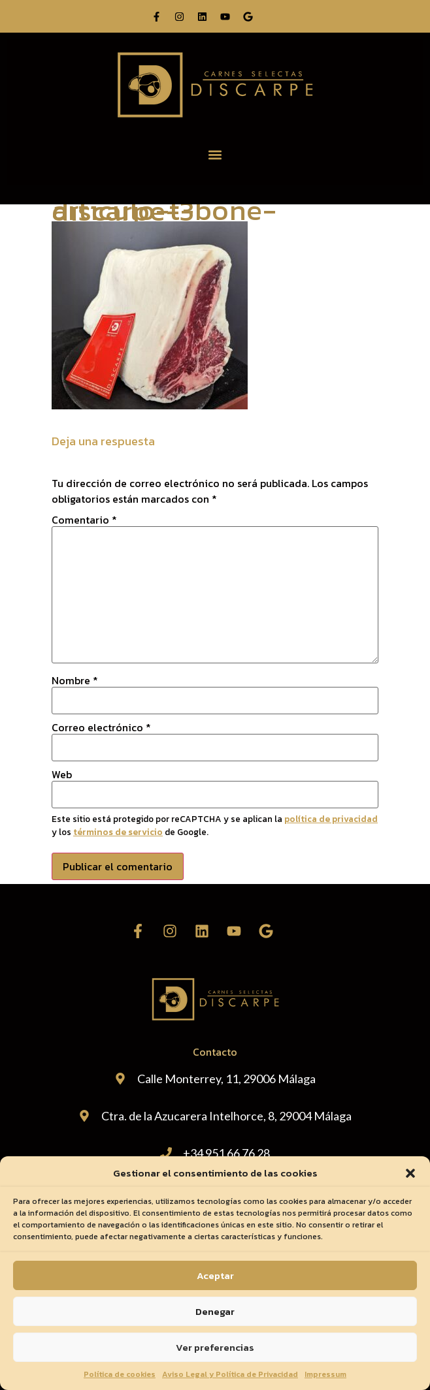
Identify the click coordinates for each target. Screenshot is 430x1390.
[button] (410, 1173)
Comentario (84, 519)
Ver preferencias (215, 1347)
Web (62, 774)
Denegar (215, 1311)
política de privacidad (331, 818)
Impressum (325, 1374)
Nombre (75, 680)
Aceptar (215, 1275)
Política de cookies (120, 1374)
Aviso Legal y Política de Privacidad (230, 1374)
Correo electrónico (101, 727)
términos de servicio (118, 831)
